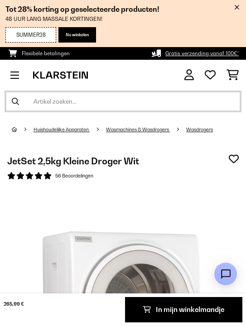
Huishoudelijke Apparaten (62, 129)
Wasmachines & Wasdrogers (138, 129)
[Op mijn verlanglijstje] (234, 159)
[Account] (189, 75)
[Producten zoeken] (123, 101)
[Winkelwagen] (233, 75)
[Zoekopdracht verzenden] (15, 101)
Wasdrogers (199, 129)
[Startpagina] (23, 129)
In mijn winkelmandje (183, 309)
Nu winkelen (77, 34)
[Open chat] (225, 274)
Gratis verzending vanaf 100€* (202, 53)
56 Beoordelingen (74, 175)
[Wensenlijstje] (210, 75)
